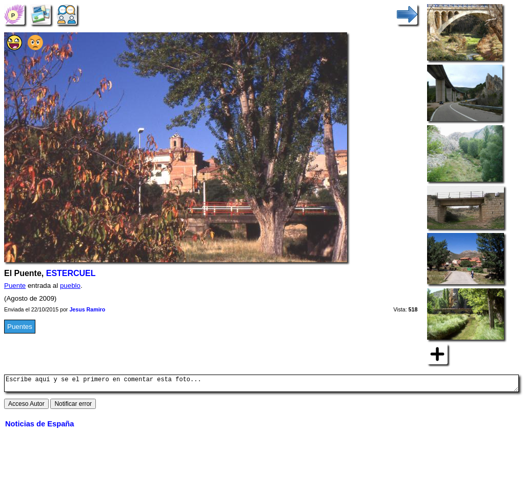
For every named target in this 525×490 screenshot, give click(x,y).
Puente (15, 285)
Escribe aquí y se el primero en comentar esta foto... (261, 385)
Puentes (19, 326)
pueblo (70, 285)
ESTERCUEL (71, 273)
